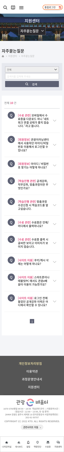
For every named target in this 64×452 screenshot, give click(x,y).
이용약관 (32, 371)
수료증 (48, 446)
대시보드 (19, 446)
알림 (28, 446)
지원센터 (58, 446)
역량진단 (37, 446)
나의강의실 (6, 446)
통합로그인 (50, 7)
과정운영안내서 (32, 379)
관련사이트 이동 (30, 427)
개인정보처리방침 (30, 363)
